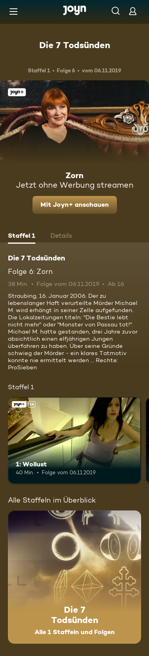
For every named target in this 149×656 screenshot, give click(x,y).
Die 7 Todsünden (74, 44)
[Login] (132, 11)
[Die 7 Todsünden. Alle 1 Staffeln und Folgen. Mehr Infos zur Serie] (74, 577)
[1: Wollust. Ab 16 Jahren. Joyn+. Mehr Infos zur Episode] (74, 440)
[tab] (21, 236)
